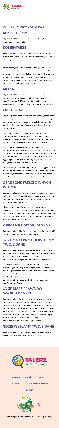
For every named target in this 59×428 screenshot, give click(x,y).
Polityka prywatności (22, 377)
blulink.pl (48, 416)
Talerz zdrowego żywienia (35, 384)
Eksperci (15, 384)
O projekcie (42, 377)
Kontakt (29, 390)
